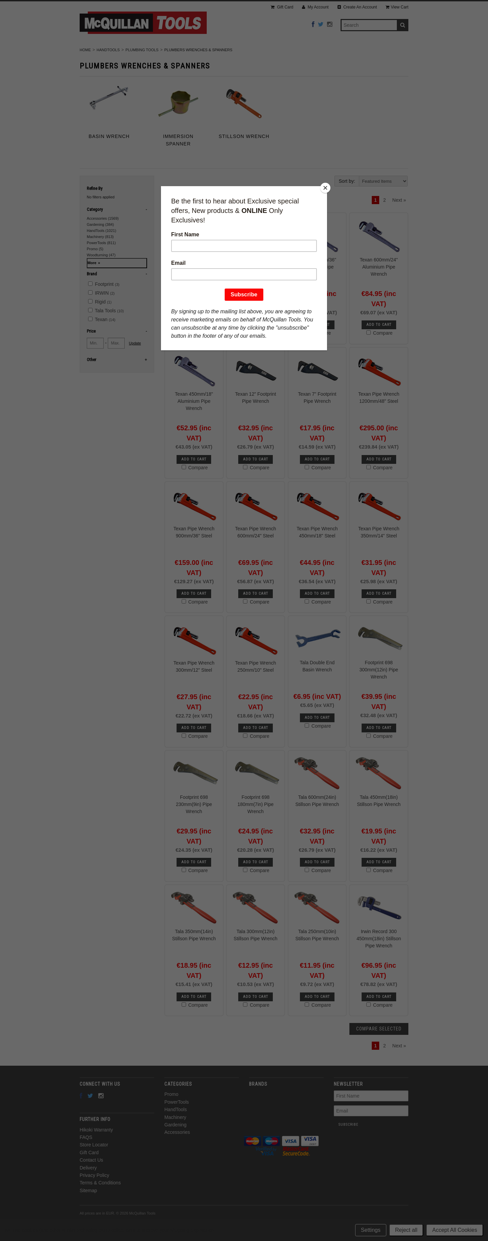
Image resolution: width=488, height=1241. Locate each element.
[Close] (325, 188)
